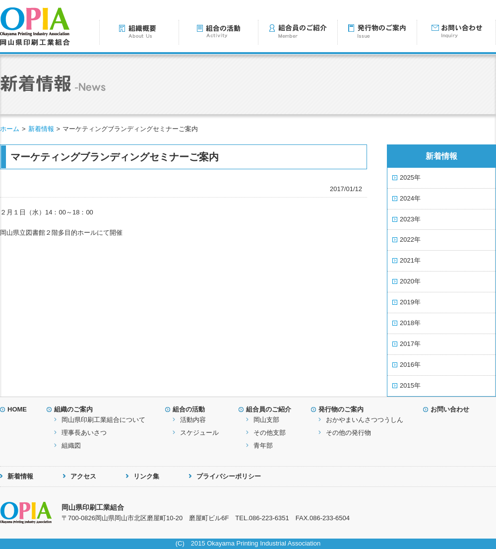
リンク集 (146, 476)
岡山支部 (266, 419)
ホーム (9, 129)
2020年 (410, 281)
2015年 (410, 385)
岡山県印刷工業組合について (103, 419)
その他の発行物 (348, 432)
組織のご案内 (73, 409)
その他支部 (269, 432)
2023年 (410, 219)
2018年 (410, 323)
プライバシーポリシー (228, 476)
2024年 (410, 198)
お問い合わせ (450, 409)
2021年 (410, 260)
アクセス (83, 476)
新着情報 (41, 129)
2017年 (410, 343)
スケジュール (199, 432)
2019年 (410, 302)
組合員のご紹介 (268, 409)
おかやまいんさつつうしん (364, 419)
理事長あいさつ (84, 432)
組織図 (71, 445)
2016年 (410, 364)
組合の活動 (189, 409)
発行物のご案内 (341, 409)
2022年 (410, 239)
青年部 (263, 445)
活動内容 (193, 419)
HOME (17, 409)
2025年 (410, 177)
